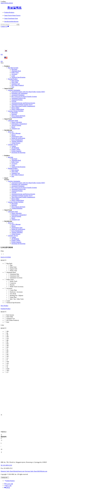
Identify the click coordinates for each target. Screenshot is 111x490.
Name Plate (13, 297)
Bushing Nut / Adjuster (16, 295)
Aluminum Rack (11, 272)
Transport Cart (10, 318)
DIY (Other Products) (12, 320)
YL (7, 349)
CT (7, 372)
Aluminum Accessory (16, 277)
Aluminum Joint (14, 276)
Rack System (10, 315)
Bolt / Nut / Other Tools (17, 299)
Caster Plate (13, 290)
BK (7, 351)
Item (7, 322)
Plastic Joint (13, 270)
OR (7, 345)
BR (7, 340)
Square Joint (13, 269)
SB (7, 335)
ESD (8, 369)
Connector (13, 283)
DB (7, 331)
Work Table (9, 317)
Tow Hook (13, 293)
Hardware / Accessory (16, 292)
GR (7, 356)
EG (7, 353)
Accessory (9, 288)
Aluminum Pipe (14, 274)
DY (8, 347)
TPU (8, 370)
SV (7, 365)
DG (8, 354)
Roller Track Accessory (16, 286)
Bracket (12, 285)
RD (7, 344)
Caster (8, 301)
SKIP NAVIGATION (7, 3)
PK (7, 342)
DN (8, 337)
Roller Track (10, 279)
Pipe (11, 265)
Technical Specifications (13, 302)
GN (8, 338)
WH (8, 361)
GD (8, 363)
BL (7, 333)
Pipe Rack (9, 263)
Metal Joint (13, 267)
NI (7, 367)
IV (7, 360)
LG (7, 358)
